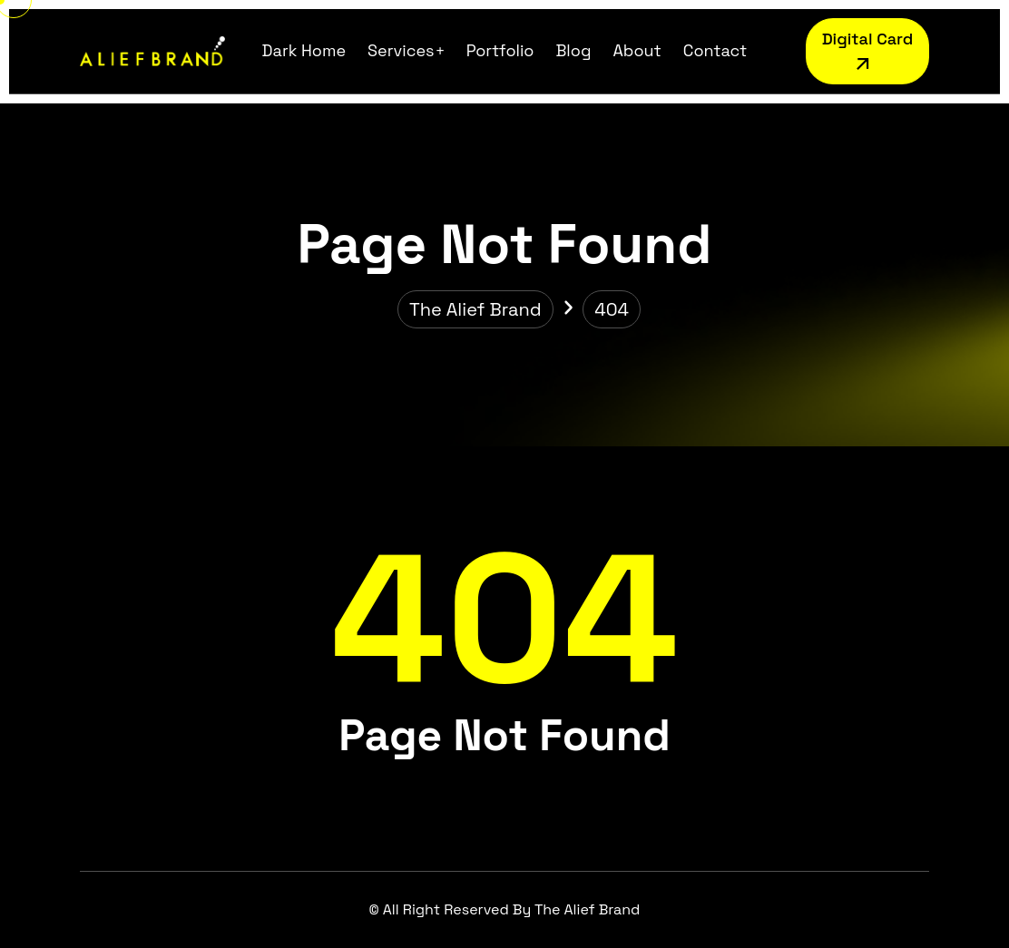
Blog (573, 50)
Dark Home (304, 50)
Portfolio (500, 50)
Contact (715, 50)
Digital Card (868, 54)
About (636, 50)
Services (401, 50)
